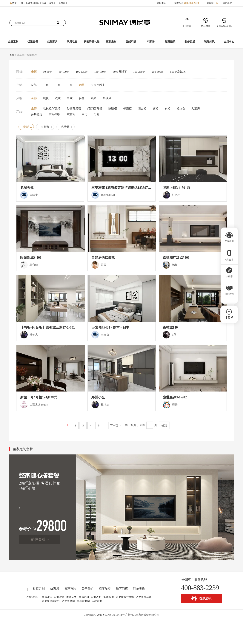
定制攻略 (59, 597)
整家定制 (39, 588)
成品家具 (52, 41)
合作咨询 (229, 292)
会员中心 (229, 41)
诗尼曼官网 (68, 601)
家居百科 (84, 597)
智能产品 (131, 41)
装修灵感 (189, 41)
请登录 (52, 3)
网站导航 (227, 3)
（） (216, 3)
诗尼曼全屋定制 (51, 601)
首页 (14, 3)
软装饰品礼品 (91, 41)
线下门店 (122, 588)
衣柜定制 (97, 601)
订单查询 (139, 588)
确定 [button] (164, 425)
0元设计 (229, 258)
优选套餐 (32, 41)
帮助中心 (161, 3)
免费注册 (63, 3)
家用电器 (72, 41)
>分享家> (20, 55)
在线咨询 (201, 598)
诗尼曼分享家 (144, 597)
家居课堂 (47, 597)
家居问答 (71, 597)
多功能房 (108, 597)
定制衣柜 (96, 597)
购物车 (213, 3)
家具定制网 (83, 601)
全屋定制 (13, 41)
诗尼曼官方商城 (125, 597)
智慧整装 (170, 41)
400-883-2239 (191, 3)
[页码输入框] (149, 425)
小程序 (229, 275)
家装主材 (111, 41)
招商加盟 (105, 588)
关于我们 (87, 588)
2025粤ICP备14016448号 (111, 614)
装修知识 (209, 41)
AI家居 (150, 41)
